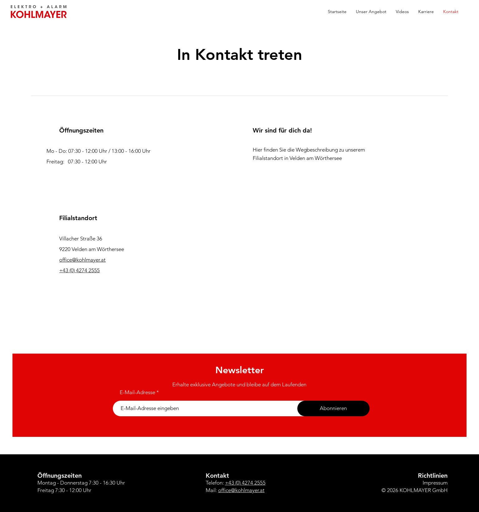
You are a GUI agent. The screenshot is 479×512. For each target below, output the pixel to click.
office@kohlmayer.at (241, 490)
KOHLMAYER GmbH (424, 490)
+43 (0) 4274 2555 (79, 270)
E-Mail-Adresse (137, 392)
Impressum (435, 483)
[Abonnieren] (333, 408)
